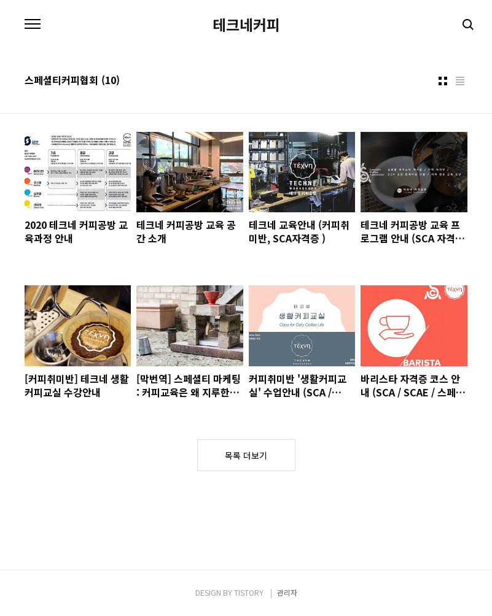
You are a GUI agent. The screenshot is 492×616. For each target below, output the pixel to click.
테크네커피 (246, 24)
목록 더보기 (246, 455)
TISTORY (249, 592)
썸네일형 (442, 81)
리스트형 (460, 81)
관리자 (287, 592)
